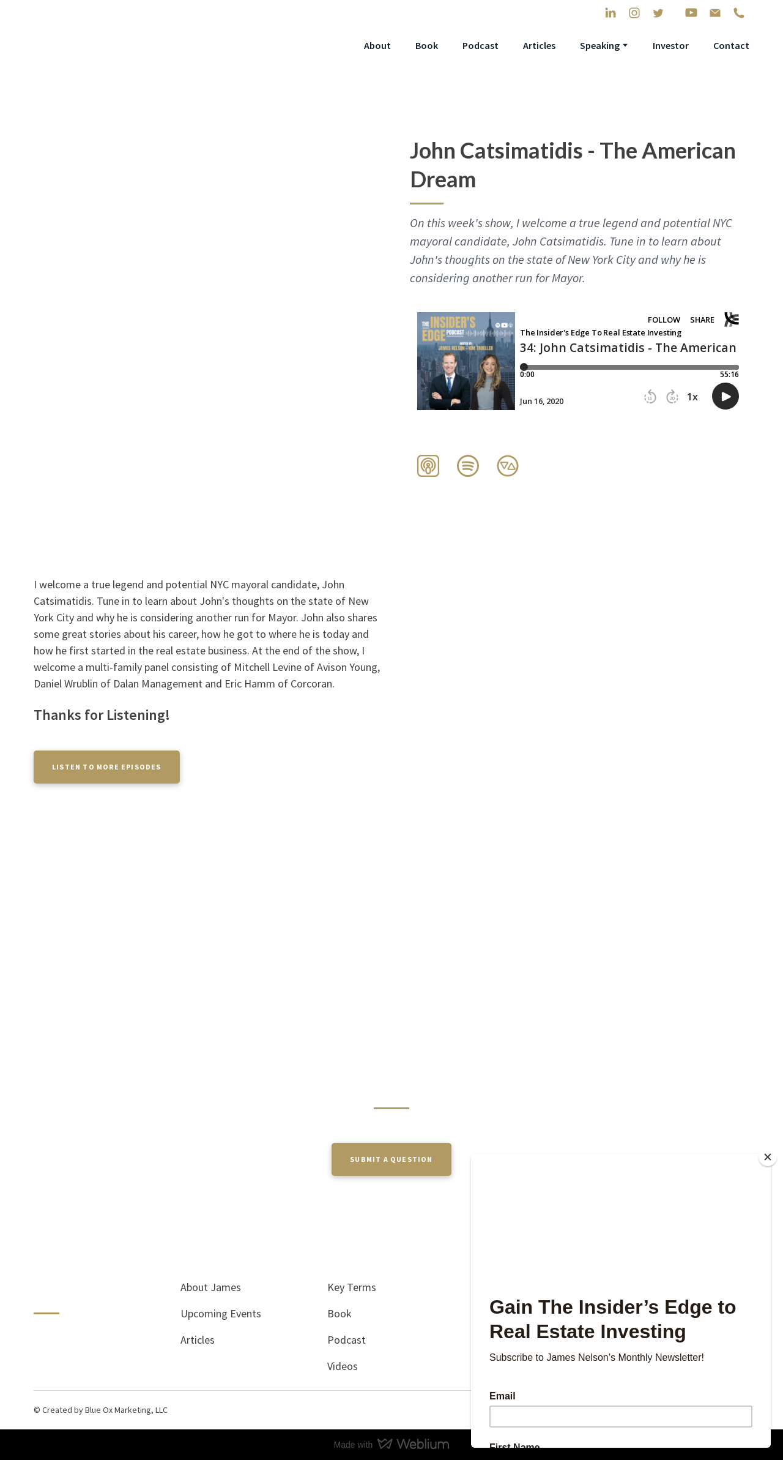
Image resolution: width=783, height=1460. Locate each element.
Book (426, 45)
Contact (731, 45)
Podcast (480, 45)
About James (210, 1287)
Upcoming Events (220, 1313)
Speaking (600, 45)
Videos (342, 1366)
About (377, 45)
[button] (610, 12)
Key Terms (351, 1287)
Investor (671, 45)
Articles (539, 45)
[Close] (768, 1157)
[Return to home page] (120, 45)
